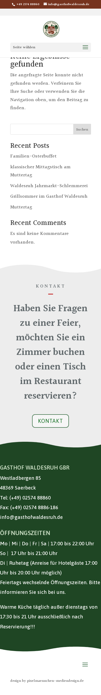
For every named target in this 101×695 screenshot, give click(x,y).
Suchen (82, 130)
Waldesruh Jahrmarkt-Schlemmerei (49, 186)
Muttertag (21, 207)
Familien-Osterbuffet (33, 156)
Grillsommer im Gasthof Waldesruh (49, 196)
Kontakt (50, 421)
